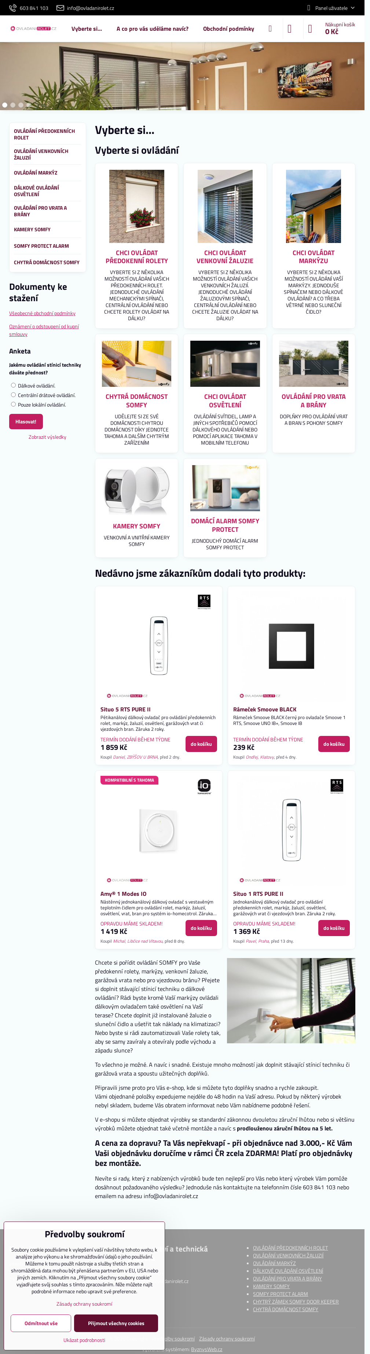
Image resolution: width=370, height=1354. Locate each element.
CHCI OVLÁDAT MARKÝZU (313, 257)
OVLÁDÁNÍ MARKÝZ (274, 1263)
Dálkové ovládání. (33, 385)
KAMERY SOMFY (136, 526)
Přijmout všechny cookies (116, 1323)
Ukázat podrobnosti (84, 1339)
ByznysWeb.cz (206, 1349)
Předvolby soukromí (173, 1338)
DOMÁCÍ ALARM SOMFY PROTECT (225, 525)
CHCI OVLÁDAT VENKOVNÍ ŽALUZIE (225, 257)
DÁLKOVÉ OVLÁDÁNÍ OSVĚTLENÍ (288, 1271)
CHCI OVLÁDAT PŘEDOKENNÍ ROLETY (137, 257)
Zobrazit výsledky (47, 437)
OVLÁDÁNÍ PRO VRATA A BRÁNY (314, 401)
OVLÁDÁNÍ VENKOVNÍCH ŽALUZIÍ (288, 1255)
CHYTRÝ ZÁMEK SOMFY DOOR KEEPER (296, 1301)
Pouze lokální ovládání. (38, 404)
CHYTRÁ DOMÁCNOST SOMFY (137, 401)
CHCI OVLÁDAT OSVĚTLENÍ (225, 401)
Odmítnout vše (41, 1323)
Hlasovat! (25, 421)
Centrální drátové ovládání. (43, 395)
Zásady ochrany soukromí (227, 1338)
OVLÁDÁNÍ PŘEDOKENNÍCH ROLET (290, 1248)
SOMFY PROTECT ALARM (280, 1294)
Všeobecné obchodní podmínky (42, 313)
